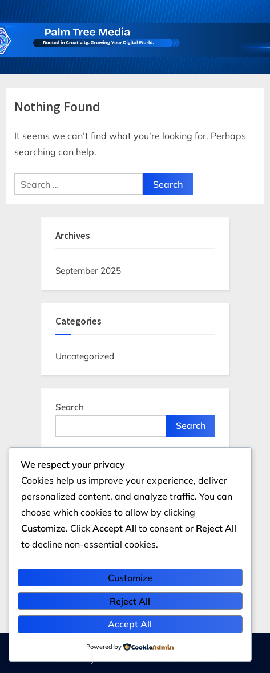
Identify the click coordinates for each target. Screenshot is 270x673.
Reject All (130, 601)
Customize (130, 577)
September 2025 (88, 270)
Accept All (130, 624)
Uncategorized (84, 356)
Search (69, 407)
